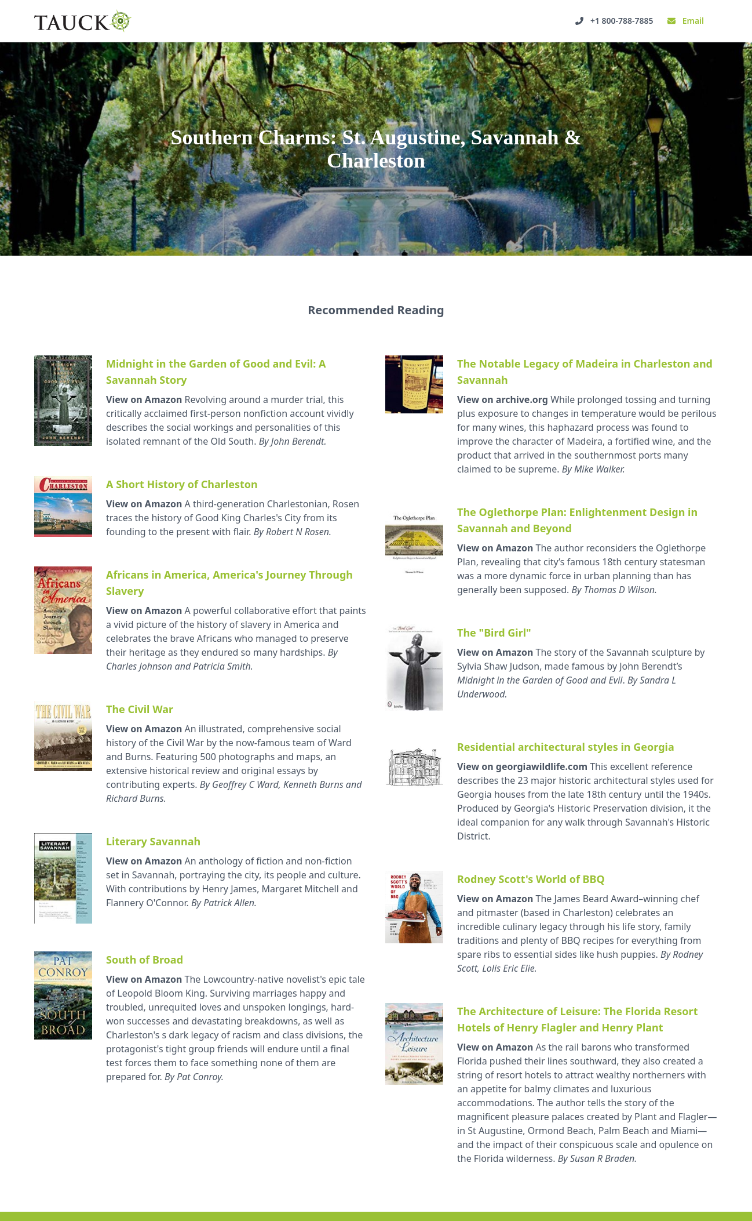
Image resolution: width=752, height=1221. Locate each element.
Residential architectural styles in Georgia (565, 747)
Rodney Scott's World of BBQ (531, 879)
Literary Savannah (153, 841)
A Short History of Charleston (182, 484)
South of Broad (144, 959)
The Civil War (139, 709)
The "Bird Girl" (494, 632)
